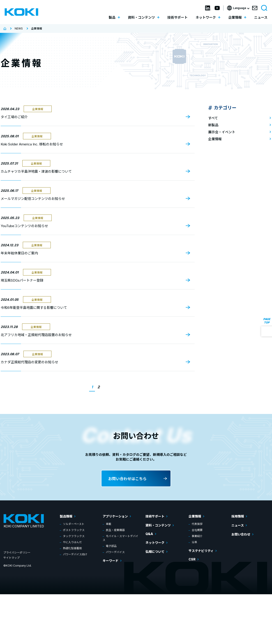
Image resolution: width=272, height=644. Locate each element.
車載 (108, 524)
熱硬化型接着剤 (72, 548)
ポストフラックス (74, 530)
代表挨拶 (197, 524)
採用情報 (237, 516)
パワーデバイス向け (75, 554)
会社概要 (197, 530)
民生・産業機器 (115, 530)
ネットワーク (154, 543)
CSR (192, 559)
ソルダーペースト (73, 524)
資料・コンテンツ (158, 525)
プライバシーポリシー (16, 552)
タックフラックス (74, 536)
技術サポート (177, 17)
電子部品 (111, 546)
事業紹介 (197, 536)
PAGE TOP (266, 320)
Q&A (149, 534)
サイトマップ (11, 557)
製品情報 (66, 516)
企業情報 (195, 516)
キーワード (110, 561)
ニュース (260, 17)
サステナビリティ (201, 551)
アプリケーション (115, 516)
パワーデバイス (115, 552)
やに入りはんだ (72, 542)
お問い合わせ (240, 534)
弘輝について (154, 552)
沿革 (194, 542)
